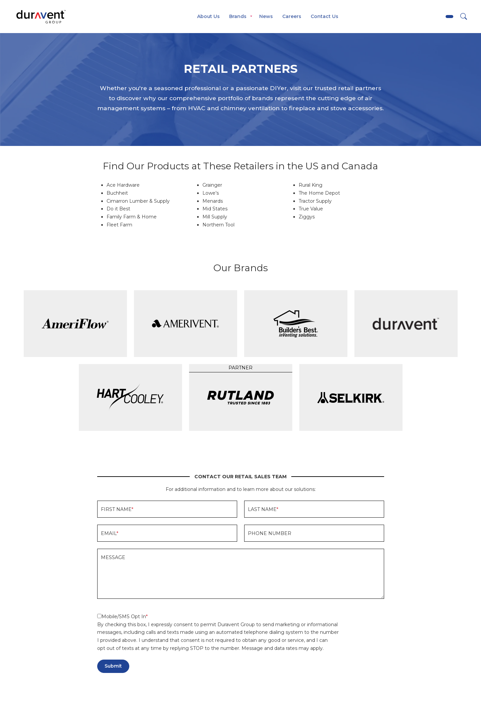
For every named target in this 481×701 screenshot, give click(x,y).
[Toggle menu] (251, 16)
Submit (113, 666)
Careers (291, 16)
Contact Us (324, 16)
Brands (238, 16)
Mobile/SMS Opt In (121, 617)
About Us (208, 16)
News (266, 16)
